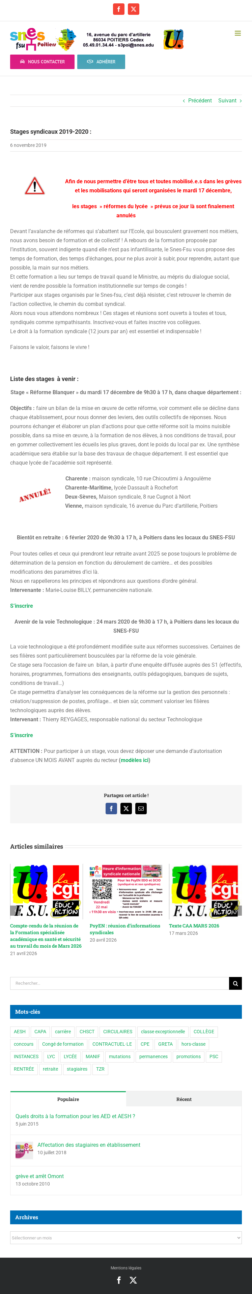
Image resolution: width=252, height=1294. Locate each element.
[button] (15, 911)
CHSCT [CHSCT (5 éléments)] (87, 1032)
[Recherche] (235, 983)
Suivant (227, 100)
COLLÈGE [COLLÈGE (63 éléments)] (204, 1032)
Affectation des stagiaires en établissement (88, 1145)
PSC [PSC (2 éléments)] (213, 1057)
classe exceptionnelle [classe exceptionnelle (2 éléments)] (163, 1032)
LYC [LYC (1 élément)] (51, 1057)
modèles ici (134, 760)
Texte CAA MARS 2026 (194, 925)
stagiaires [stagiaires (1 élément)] (77, 1069)
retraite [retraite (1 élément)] (50, 1069)
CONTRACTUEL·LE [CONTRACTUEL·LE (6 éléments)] (112, 1044)
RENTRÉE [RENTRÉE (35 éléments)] (24, 1069)
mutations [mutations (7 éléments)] (120, 1057)
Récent (184, 1099)
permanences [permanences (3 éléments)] (153, 1057)
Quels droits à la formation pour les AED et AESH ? (75, 1116)
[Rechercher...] (119, 983)
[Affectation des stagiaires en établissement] (24, 1146)
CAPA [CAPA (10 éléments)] (40, 1032)
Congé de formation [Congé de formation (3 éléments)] (63, 1044)
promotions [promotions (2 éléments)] (188, 1057)
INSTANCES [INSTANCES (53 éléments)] (26, 1057)
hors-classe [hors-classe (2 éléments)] (193, 1044)
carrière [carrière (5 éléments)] (63, 1032)
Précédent (200, 100)
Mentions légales (126, 1268)
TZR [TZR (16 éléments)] (100, 1069)
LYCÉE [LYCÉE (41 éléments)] (70, 1057)
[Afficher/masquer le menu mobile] (238, 33)
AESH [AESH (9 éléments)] (20, 1032)
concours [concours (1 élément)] (23, 1044)
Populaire (68, 1099)
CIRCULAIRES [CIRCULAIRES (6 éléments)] (117, 1032)
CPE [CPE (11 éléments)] (145, 1044)
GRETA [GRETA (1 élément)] (165, 1044)
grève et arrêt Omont (40, 1176)
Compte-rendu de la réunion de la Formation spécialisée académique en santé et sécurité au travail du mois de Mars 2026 (46, 935)
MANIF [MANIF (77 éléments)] (93, 1057)
